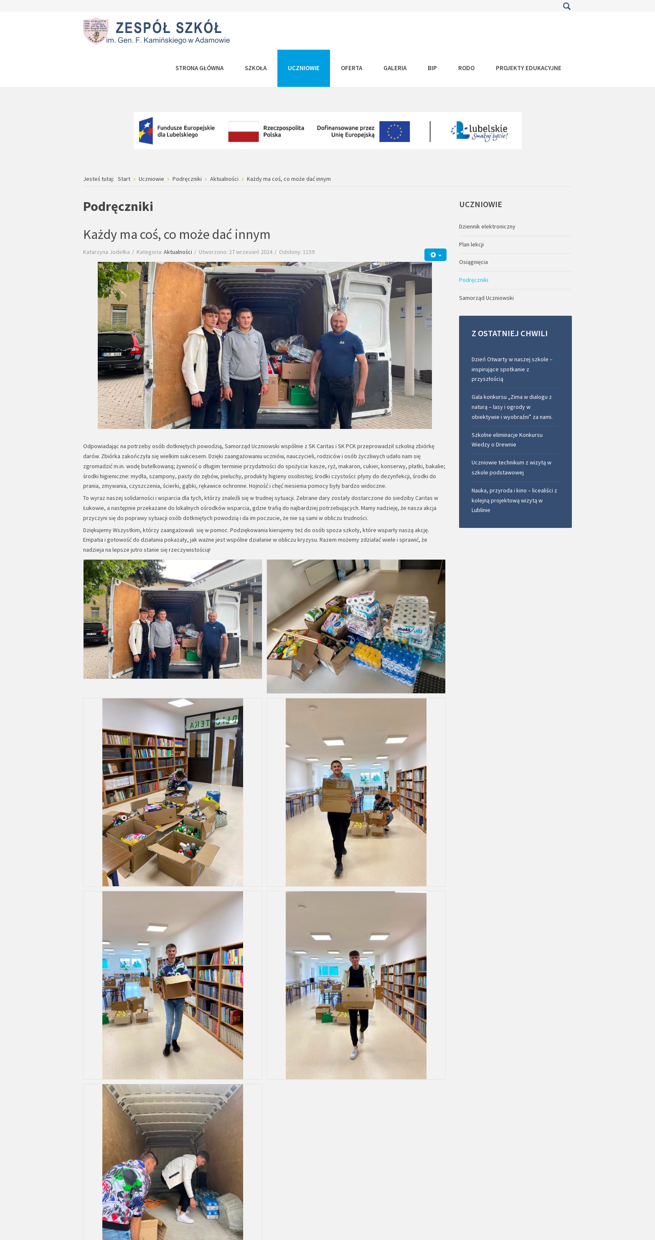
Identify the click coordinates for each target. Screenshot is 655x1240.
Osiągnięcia (473, 262)
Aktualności (178, 252)
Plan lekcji (471, 244)
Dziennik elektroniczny (487, 226)
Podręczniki (473, 280)
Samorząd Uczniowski (486, 298)
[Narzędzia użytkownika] (435, 255)
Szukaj (566, 6)
